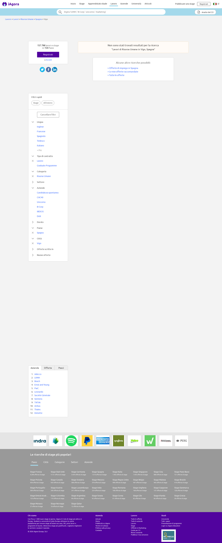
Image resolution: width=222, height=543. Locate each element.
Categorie (60, 462)
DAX (39, 216)
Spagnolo (41, 136)
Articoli (148, 4)
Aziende (124, 4)
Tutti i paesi (165, 521)
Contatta (98, 530)
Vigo (39, 243)
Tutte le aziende (137, 521)
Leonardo (38, 392)
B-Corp (40, 207)
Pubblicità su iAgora (102, 523)
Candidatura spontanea (47, 192)
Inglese (40, 127)
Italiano (40, 145)
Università (136, 4)
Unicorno (41, 202)
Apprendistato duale (97, 4)
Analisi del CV (205, 12)
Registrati (48, 54)
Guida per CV (135, 530)
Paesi (34, 462)
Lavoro (114, 4)
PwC (36, 388)
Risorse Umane (27, 19)
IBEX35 (40, 211)
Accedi (49, 60)
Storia (97, 521)
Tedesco (41, 141)
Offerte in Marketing (138, 528)
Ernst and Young (41, 385)
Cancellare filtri (48, 114)
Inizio (73, 4)
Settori (74, 462)
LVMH (37, 378)
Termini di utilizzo (101, 526)
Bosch (37, 381)
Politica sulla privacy (102, 528)
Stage (82, 4)
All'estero (47, 103)
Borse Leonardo (136, 532)
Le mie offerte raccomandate (123, 71)
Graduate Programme (47, 165)
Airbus (37, 406)
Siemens (38, 399)
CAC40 (40, 197)
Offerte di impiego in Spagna (123, 68)
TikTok (37, 402)
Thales (37, 409)
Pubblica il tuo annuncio (139, 535)
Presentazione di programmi (171, 523)
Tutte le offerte (116, 75)
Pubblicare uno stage (185, 4)
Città (45, 462)
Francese (41, 131)
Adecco (37, 374)
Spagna (38, 19)
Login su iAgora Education (170, 526)
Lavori (16, 19)
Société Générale (42, 395)
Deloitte (38, 413)
